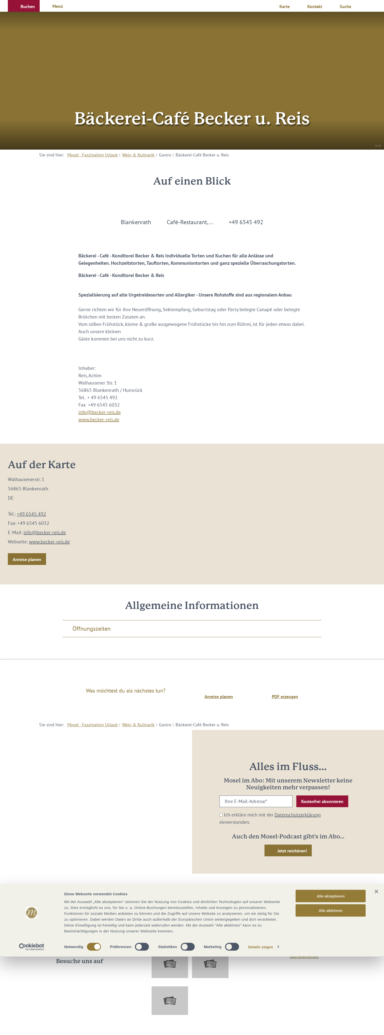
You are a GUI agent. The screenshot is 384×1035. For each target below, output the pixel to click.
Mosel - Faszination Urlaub (92, 155)
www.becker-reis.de (98, 419)
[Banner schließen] (376, 970)
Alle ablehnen (331, 989)
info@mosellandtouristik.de (192, 918)
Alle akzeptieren (331, 974)
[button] (24, 6)
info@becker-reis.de (99, 412)
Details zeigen (260, 1025)
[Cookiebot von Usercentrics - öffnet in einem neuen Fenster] (31, 1025)
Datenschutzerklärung (298, 815)
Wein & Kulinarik (138, 155)
